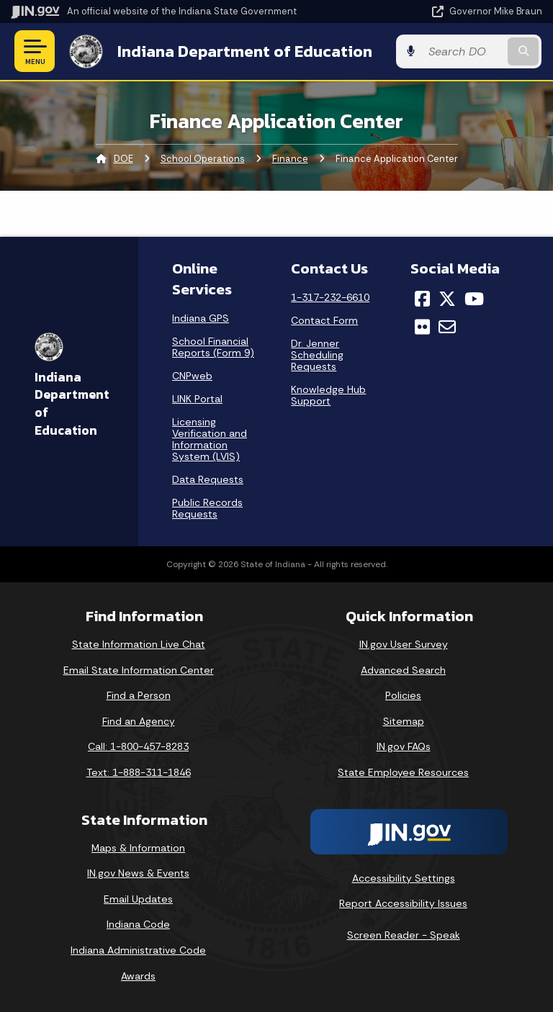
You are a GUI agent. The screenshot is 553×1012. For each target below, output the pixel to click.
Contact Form (324, 320)
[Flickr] (422, 326)
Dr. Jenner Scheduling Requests (317, 355)
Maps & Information (138, 847)
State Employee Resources (403, 772)
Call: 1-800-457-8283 (138, 746)
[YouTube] (474, 298)
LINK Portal (197, 398)
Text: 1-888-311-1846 (138, 772)
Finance (290, 159)
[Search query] (465, 51)
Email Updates (138, 899)
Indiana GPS (200, 318)
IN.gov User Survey (403, 644)
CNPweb (192, 375)
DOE (123, 159)
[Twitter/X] (447, 298)
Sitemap (403, 721)
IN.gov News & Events (138, 873)
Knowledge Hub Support (328, 395)
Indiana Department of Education (244, 51)
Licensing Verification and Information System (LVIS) (209, 439)
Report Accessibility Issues (403, 903)
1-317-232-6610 (330, 297)
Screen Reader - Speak (403, 935)
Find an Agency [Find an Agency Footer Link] (138, 721)
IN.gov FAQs (404, 746)
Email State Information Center (138, 670)
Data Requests (207, 479)
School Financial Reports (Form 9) (213, 347)
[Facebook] (422, 298)
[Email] (447, 326)
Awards (138, 976)
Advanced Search (403, 670)
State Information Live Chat (138, 644)
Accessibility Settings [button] (403, 877)
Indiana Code (138, 924)
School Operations (203, 159)
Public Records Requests (207, 508)
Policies (403, 695)
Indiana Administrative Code (138, 950)
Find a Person (139, 695)
